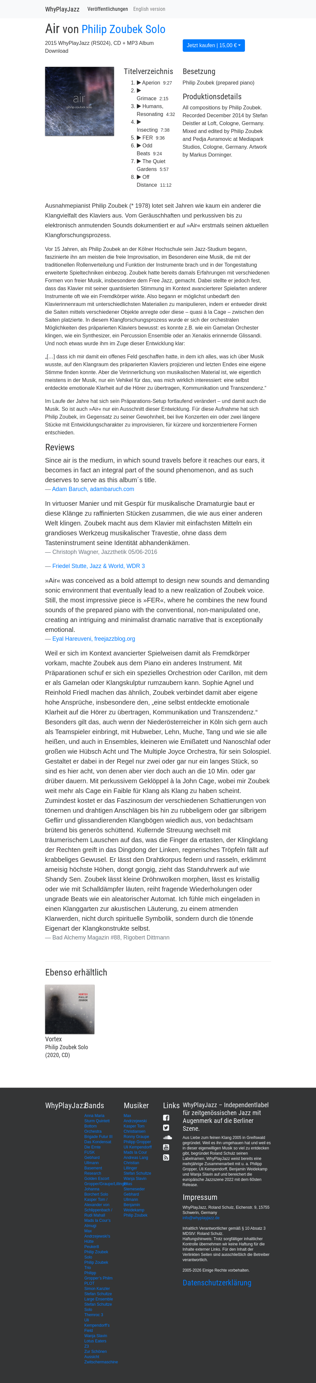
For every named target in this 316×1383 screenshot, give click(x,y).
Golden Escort (96, 1178)
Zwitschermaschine (101, 1362)
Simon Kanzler (97, 1288)
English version (149, 9)
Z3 (86, 1346)
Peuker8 (91, 1246)
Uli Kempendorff (138, 1147)
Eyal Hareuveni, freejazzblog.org (93, 638)
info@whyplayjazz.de (201, 1218)
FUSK (89, 1152)
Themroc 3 (93, 1315)
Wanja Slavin (135, 1178)
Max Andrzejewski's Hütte (97, 1236)
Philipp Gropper (137, 1142)
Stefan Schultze (137, 1173)
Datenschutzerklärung (217, 1282)
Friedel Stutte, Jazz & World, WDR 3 (98, 566)
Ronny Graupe (136, 1136)
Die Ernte (92, 1147)
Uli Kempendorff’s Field (97, 1325)
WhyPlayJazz (62, 9)
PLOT (89, 1283)
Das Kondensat (97, 1142)
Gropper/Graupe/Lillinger (106, 1184)
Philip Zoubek (136, 1215)
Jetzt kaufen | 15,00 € (212, 45)
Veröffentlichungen (107, 9)
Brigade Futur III (98, 1136)
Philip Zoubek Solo (124, 29)
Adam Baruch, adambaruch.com (93, 489)
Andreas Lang (136, 1157)
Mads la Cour (135, 1152)
